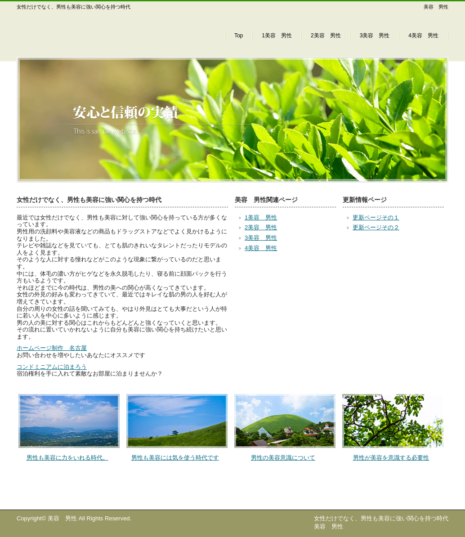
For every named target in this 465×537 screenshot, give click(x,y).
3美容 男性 (375, 35)
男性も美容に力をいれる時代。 (67, 457)
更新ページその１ (376, 217)
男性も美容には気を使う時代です (175, 457)
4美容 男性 (423, 35)
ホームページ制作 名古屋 (52, 348)
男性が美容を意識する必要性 (391, 457)
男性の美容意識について (283, 457)
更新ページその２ (376, 227)
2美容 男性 (326, 35)
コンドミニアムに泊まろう (52, 366)
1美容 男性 (277, 35)
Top (238, 35)
